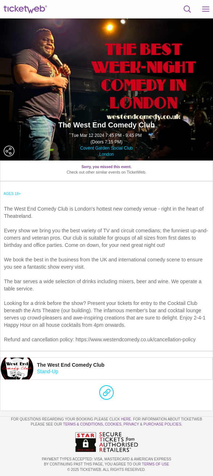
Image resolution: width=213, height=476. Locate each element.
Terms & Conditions (83, 424)
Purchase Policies (162, 424)
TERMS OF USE (155, 464)
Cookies (113, 424)
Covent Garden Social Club (106, 148)
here (126, 419)
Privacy (131, 424)
